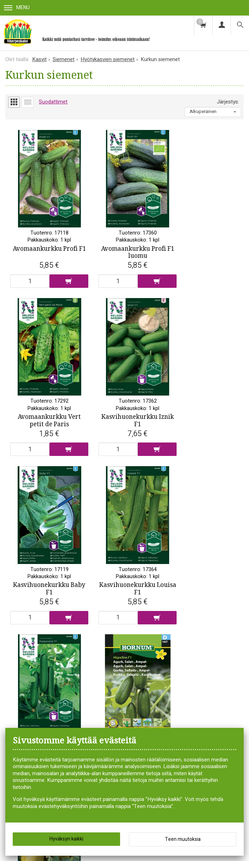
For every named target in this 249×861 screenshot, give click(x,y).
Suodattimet (53, 102)
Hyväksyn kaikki (66, 839)
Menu (17, 7)
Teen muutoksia (183, 839)
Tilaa (160, 704)
